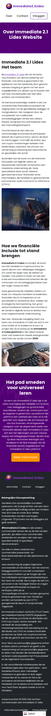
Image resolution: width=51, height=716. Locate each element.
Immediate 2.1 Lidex (14, 74)
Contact (22, 16)
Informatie (12, 486)
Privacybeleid (40, 710)
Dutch (29, 713)
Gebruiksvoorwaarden (16, 710)
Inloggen (39, 16)
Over (9, 16)
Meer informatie (25, 457)
